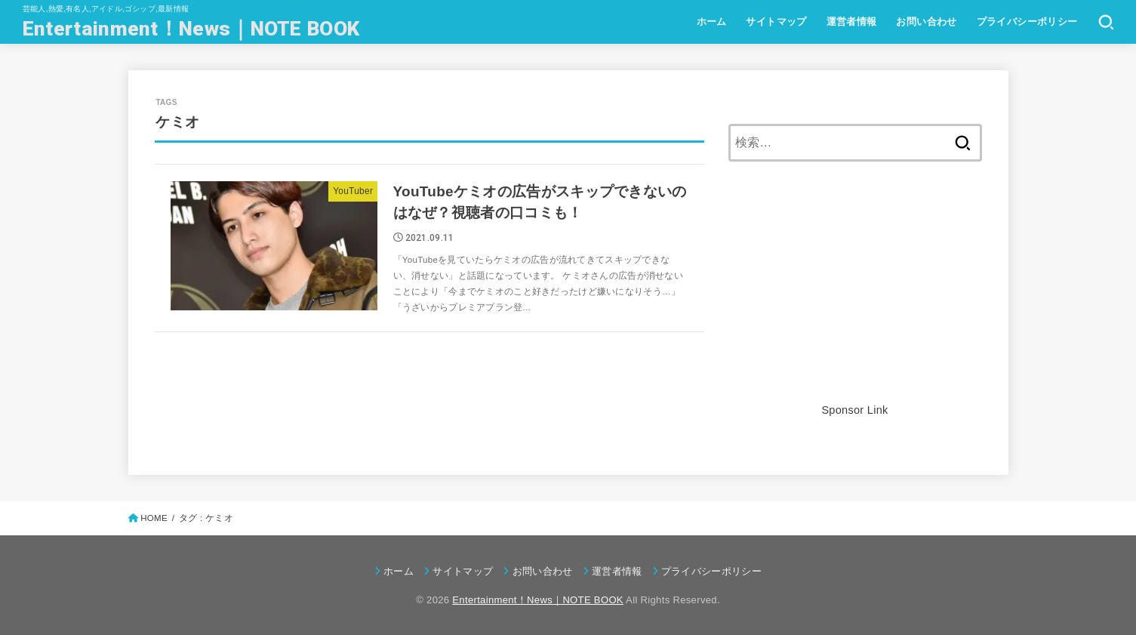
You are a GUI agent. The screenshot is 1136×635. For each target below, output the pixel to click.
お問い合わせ (926, 21)
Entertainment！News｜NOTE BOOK (191, 28)
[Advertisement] (855, 294)
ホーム (712, 21)
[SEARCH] (1106, 22)
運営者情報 (852, 21)
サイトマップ (776, 21)
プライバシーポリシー (1027, 21)
